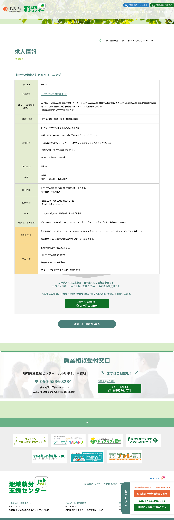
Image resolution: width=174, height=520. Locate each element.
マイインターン (100, 11)
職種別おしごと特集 (139, 11)
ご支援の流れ (69, 11)
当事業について (50, 11)
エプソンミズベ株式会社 (54, 93)
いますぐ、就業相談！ (87, 304)
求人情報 (84, 11)
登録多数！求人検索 (135, 5)
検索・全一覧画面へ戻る (87, 324)
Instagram (161, 11)
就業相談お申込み (161, 5)
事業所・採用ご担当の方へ (152, 507)
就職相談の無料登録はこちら (152, 493)
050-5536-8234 (56, 381)
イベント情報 (119, 11)
